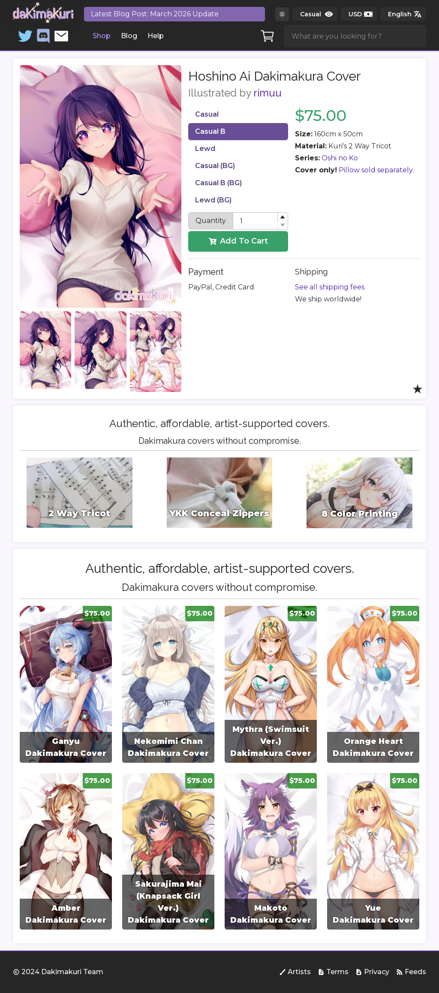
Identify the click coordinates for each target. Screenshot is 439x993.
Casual (207, 114)
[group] (66, 684)
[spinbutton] (260, 220)
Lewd (205, 148)
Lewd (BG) (213, 200)
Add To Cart (238, 241)
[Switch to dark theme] (282, 14)
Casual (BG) (215, 166)
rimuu (267, 93)
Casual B (210, 131)
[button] (282, 217)
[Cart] (267, 36)
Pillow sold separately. (376, 170)
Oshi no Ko (340, 158)
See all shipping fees (329, 287)
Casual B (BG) (218, 183)
